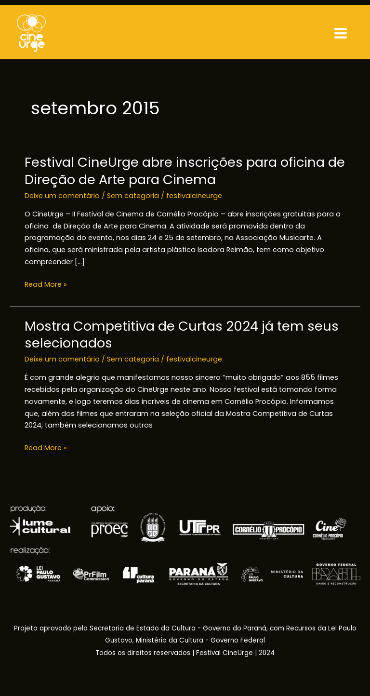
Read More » (46, 285)
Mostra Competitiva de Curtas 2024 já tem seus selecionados (182, 335)
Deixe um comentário (62, 196)
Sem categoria (133, 196)
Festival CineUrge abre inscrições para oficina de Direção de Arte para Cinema (185, 171)
